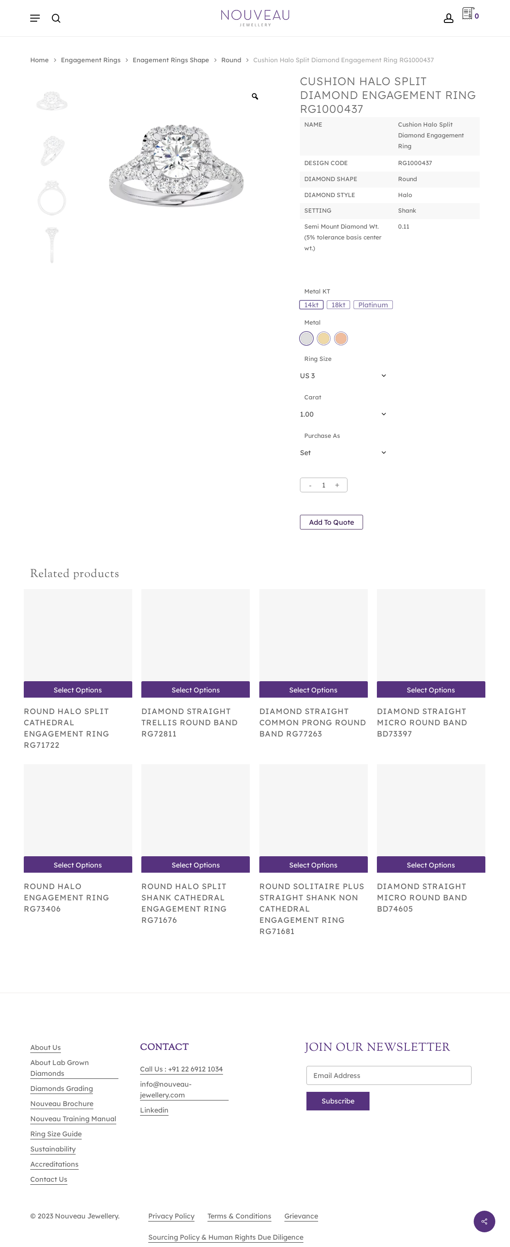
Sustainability (53, 1149)
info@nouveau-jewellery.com (165, 1089)
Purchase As (322, 436)
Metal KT (317, 291)
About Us (45, 1047)
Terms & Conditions (239, 1216)
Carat (312, 397)
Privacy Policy (171, 1216)
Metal (312, 322)
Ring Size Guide (56, 1133)
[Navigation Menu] (35, 18)
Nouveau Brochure (61, 1103)
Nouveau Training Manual (73, 1118)
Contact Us (48, 1179)
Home (39, 60)
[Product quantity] (324, 485)
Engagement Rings (91, 60)
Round (231, 60)
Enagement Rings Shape (171, 60)
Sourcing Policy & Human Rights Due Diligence (225, 1237)
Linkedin (154, 1110)
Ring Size (318, 359)
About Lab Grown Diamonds (59, 1068)
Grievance (301, 1216)
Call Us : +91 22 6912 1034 (181, 1069)
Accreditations (54, 1164)
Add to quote (331, 522)
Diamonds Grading (61, 1088)
